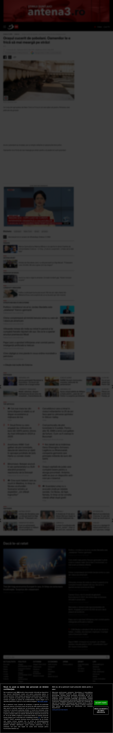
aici (39, 717)
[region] (56, 708)
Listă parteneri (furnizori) (60, 710)
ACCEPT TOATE (100, 703)
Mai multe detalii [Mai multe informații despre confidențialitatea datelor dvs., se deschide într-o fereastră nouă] (43, 701)
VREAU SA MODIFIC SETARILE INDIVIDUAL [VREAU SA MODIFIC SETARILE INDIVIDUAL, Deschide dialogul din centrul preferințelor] (101, 710)
